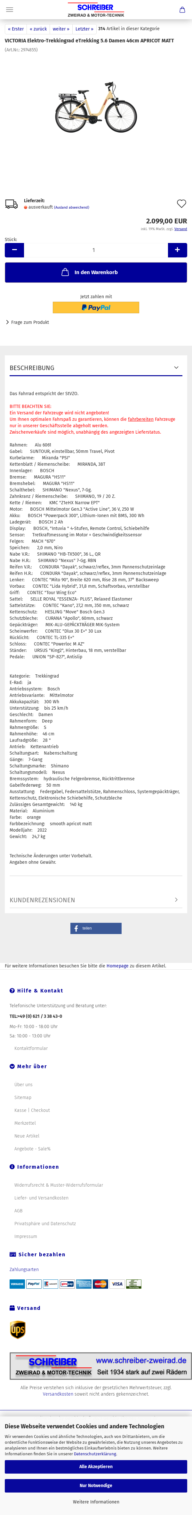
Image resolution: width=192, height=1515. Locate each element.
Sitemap (22, 1097)
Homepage (118, 966)
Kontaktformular (31, 1048)
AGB (18, 1211)
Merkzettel (25, 1123)
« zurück (38, 29)
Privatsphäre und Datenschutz (45, 1223)
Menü (9, 9)
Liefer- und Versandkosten (41, 1198)
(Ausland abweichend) (71, 207)
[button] (96, 928)
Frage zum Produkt (30, 322)
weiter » (61, 29)
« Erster (16, 29)
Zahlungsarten (24, 1269)
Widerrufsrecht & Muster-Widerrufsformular (58, 1185)
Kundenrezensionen (42, 900)
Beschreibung (32, 368)
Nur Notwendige (96, 1485)
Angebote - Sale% (32, 1149)
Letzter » (84, 29)
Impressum (25, 1236)
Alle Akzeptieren (96, 1466)
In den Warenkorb (89, 272)
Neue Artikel (26, 1136)
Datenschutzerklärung (95, 1453)
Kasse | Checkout (32, 1110)
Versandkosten (58, 1394)
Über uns (23, 1084)
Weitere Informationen (96, 1502)
